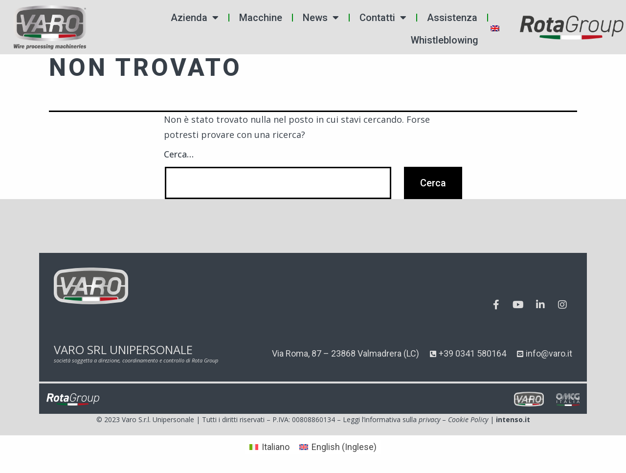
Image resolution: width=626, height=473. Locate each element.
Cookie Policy (468, 419)
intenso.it (513, 419)
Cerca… (179, 154)
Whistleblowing (444, 40)
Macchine (260, 17)
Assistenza (452, 17)
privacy (429, 419)
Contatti (382, 17)
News (321, 17)
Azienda (195, 17)
